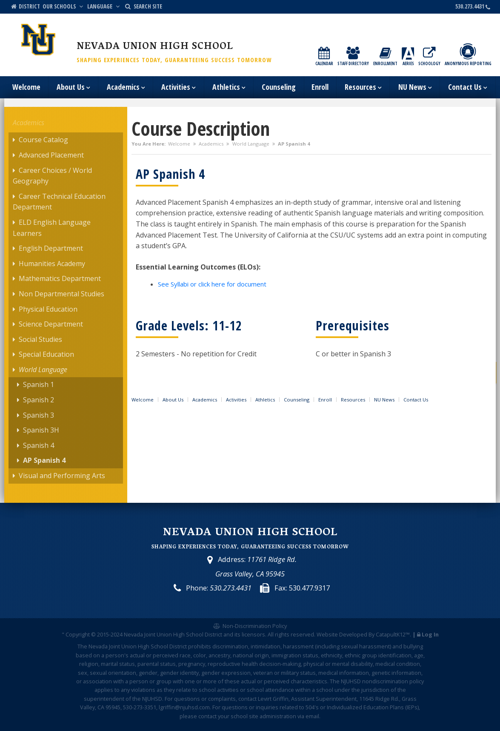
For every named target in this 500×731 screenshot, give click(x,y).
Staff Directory (353, 56)
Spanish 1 (38, 384)
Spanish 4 (38, 445)
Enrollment (385, 56)
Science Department (51, 324)
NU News (414, 87)
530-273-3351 (139, 707)
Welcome (26, 87)
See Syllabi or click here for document (212, 284)
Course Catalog (43, 139)
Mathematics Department (60, 278)
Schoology (429, 56)
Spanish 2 (38, 399)
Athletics (228, 87)
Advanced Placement (51, 155)
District (25, 6)
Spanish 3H (41, 430)
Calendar (324, 56)
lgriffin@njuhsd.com (184, 707)
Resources (363, 87)
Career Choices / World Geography (52, 176)
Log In (430, 634)
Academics (126, 87)
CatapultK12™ (393, 634)
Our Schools (64, 6)
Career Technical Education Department (59, 202)
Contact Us (467, 87)
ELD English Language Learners (52, 228)
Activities (178, 87)
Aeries (408, 56)
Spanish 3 (38, 415)
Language (104, 6)
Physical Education (48, 309)
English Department (51, 248)
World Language (250, 143)
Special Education (46, 354)
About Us (73, 87)
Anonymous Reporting (468, 54)
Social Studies (40, 339)
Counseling (279, 87)
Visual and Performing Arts (62, 475)
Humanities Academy (52, 263)
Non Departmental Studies (61, 293)
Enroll (320, 87)
